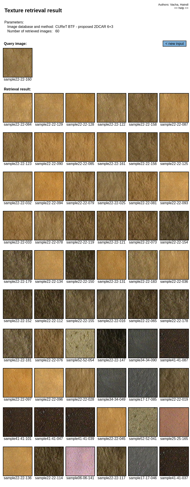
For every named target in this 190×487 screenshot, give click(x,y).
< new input (174, 44)
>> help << (181, 8)
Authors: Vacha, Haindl (173, 4)
